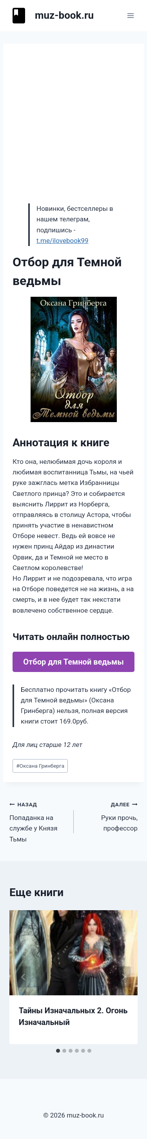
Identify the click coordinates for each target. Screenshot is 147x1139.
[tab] (58, 1051)
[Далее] (123, 976)
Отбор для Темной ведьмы (73, 662)
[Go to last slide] (23, 976)
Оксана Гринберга (40, 766)
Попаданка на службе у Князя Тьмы (38, 821)
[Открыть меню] (130, 15)
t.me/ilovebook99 (62, 240)
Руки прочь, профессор (109, 815)
